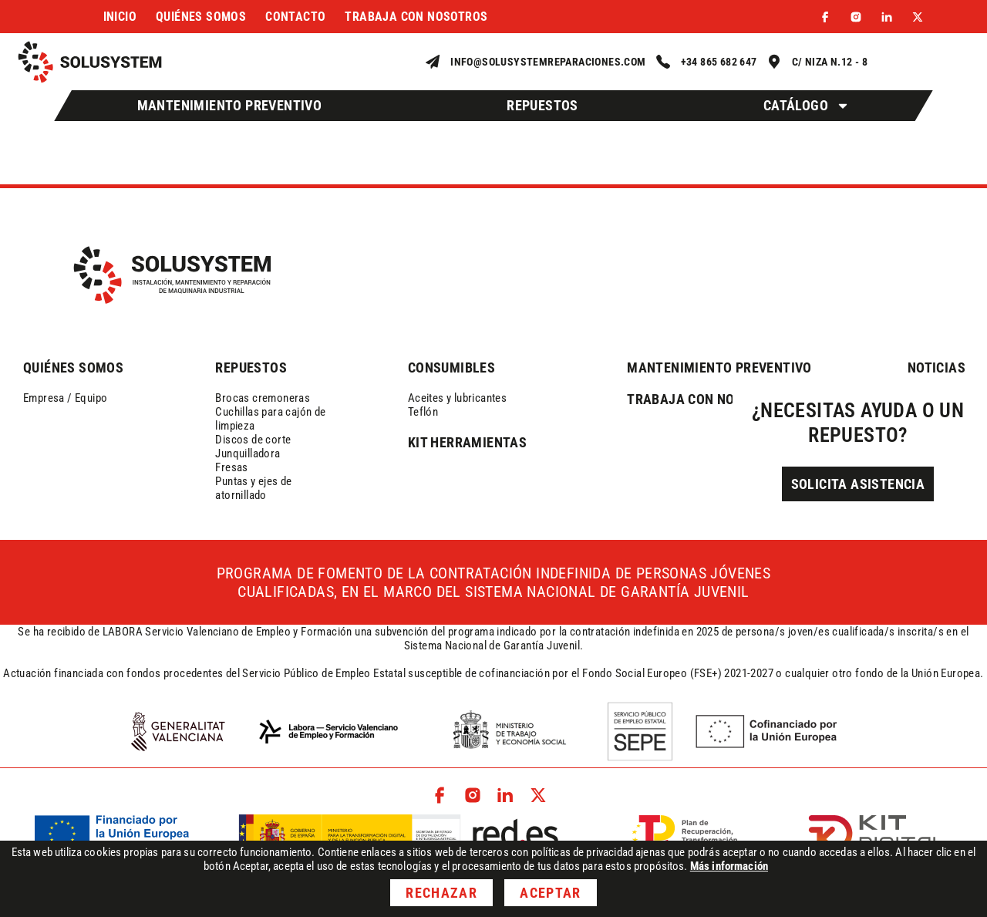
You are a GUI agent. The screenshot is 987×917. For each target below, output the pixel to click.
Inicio (119, 16)
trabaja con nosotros (705, 399)
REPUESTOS (251, 367)
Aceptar (550, 893)
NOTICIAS (936, 367)
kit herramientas (467, 442)
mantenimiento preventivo (719, 367)
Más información (729, 866)
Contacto (295, 16)
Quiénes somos (201, 16)
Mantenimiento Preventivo (229, 105)
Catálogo (806, 105)
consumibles (451, 367)
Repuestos (542, 105)
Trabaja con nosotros (416, 16)
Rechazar (441, 893)
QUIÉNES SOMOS (73, 367)
